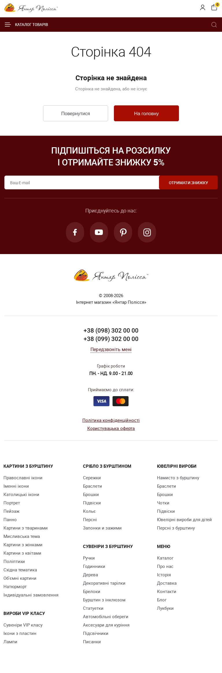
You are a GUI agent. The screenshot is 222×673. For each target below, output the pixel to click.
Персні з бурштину (176, 528)
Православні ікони (22, 478)
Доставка (167, 583)
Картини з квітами (22, 553)
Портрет (11, 503)
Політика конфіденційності (111, 420)
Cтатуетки (93, 608)
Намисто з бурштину (178, 478)
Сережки (92, 478)
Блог (161, 600)
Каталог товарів (26, 24)
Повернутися (75, 113)
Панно (10, 520)
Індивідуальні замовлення (30, 595)
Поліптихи (14, 561)
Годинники (94, 566)
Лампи (10, 642)
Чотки (163, 503)
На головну (146, 113)
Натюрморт (15, 587)
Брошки (91, 494)
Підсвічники (95, 633)
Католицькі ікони (21, 494)
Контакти (166, 591)
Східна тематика (20, 570)
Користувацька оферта (111, 429)
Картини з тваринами (25, 528)
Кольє (89, 511)
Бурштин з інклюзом (104, 600)
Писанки (92, 642)
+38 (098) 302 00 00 (111, 331)
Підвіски (92, 503)
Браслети (92, 486)
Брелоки (91, 591)
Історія (164, 575)
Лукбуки (165, 608)
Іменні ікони (16, 486)
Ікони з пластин (19, 633)
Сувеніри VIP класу (22, 625)
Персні (90, 520)
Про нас (165, 566)
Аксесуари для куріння (106, 625)
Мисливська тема (21, 536)
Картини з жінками (22, 545)
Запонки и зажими (102, 528)
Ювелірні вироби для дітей (184, 520)
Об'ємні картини (19, 578)
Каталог (165, 558)
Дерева (90, 575)
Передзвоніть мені (111, 349)
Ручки (89, 558)
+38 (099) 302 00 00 (111, 339)
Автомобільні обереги (105, 617)
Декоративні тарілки (104, 583)
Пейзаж (11, 511)
